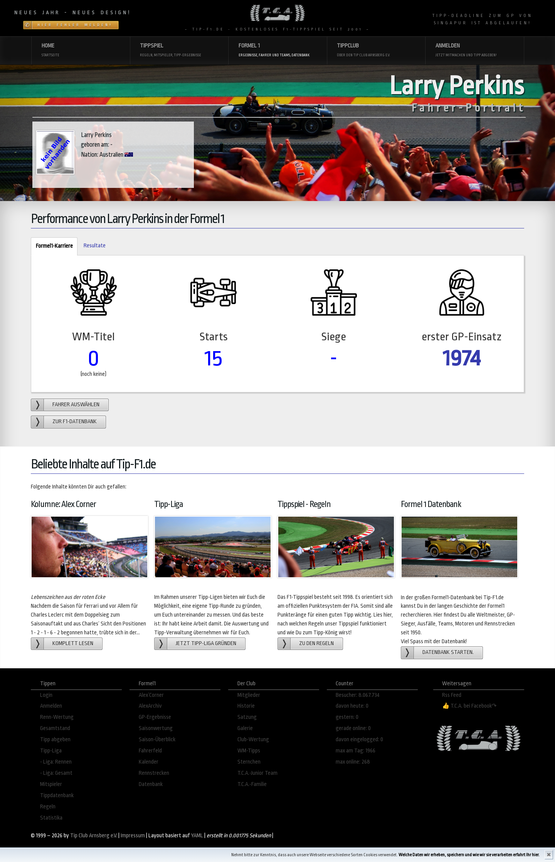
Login (46, 695)
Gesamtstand (55, 728)
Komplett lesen (72, 643)
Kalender (148, 762)
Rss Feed (451, 695)
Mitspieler (51, 784)
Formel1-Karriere (51, 246)
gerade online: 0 (353, 728)
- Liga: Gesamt (56, 773)
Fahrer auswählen (75, 404)
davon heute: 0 (352, 706)
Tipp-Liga (51, 750)
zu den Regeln (316, 643)
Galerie (245, 728)
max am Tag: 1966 (355, 750)
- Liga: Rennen (56, 762)
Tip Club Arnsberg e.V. (93, 835)
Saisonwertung (156, 728)
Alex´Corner (151, 695)
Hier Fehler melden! (75, 25)
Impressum (133, 835)
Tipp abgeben (55, 739)
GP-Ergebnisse (155, 717)
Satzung (247, 717)
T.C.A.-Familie (252, 784)
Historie (246, 706)
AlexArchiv (150, 706)
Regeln (48, 806)
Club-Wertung (253, 739)
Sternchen (249, 762)
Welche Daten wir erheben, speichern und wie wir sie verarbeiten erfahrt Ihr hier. (469, 854)
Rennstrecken (154, 773)
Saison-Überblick (157, 739)
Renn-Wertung (57, 717)
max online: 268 (353, 762)
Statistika (51, 818)
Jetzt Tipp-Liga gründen (206, 643)
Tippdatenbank (57, 795)
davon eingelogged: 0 (359, 739)
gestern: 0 (347, 717)
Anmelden (51, 706)
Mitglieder (248, 695)
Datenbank (151, 784)
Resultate (95, 245)
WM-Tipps (248, 750)
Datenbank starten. (448, 652)
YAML (197, 835)
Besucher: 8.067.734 (358, 695)
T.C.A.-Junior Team (257, 773)
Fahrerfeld (150, 750)
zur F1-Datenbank (74, 421)
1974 (461, 358)
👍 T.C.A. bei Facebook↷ (469, 706)
